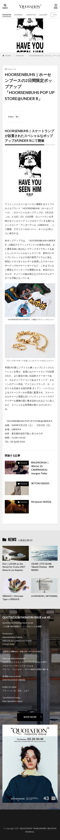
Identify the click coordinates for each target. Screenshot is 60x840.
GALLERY (43, 14)
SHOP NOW (30, 717)
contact (8, 819)
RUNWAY (18, 14)
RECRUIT (9, 822)
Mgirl (56, 15)
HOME (8, 55)
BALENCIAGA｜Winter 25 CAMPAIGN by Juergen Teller (40, 468)
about (7, 817)
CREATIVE (31, 14)
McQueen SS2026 (41, 501)
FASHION (6, 14)
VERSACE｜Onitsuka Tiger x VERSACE (12, 598)
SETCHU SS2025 (40, 483)
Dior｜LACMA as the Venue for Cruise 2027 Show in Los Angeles (13, 567)
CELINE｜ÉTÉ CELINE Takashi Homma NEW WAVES (42, 567)
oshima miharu (11, 820)
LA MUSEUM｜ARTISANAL (44, 596)
